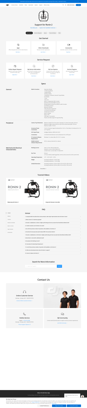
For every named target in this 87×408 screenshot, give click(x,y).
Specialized (31, 5)
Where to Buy (46, 5)
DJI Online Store (24, 406)
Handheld (21, 5)
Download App (43, 398)
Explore (36, 5)
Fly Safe (38, 406)
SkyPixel (68, 406)
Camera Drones (14, 5)
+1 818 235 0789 (26, 320)
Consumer (8, 406)
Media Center (54, 406)
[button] (82, 396)
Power (26, 5)
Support (40, 5)
